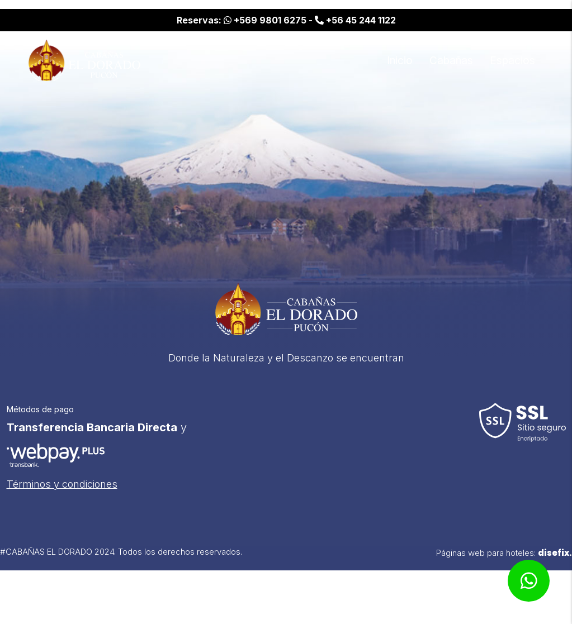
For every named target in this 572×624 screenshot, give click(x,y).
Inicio (400, 60)
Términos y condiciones (62, 491)
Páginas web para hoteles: (504, 560)
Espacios (512, 60)
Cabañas (451, 60)
